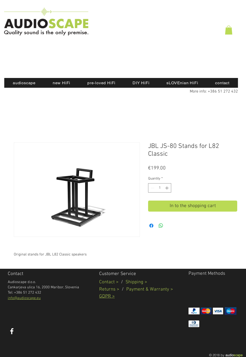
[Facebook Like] (51, 334)
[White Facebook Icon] (12, 331)
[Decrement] (152, 188)
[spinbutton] (159, 188)
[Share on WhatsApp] (161, 226)
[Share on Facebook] (151, 226)
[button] (228, 30)
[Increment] (167, 188)
